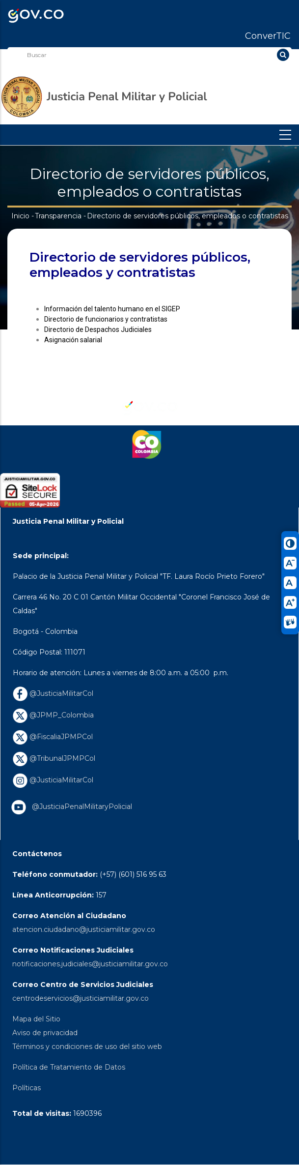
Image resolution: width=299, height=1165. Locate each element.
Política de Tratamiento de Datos (68, 1067)
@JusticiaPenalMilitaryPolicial (80, 806)
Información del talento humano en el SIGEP (112, 309)
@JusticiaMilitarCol (53, 693)
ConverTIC (268, 35)
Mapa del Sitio (36, 1019)
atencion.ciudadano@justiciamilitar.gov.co (83, 929)
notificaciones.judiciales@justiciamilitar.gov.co (90, 963)
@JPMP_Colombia (53, 715)
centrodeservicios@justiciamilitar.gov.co (80, 998)
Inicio (20, 215)
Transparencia (58, 215)
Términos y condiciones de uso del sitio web (87, 1046)
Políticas (26, 1087)
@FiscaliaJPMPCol (53, 736)
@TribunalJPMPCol (54, 758)
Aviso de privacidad (45, 1032)
